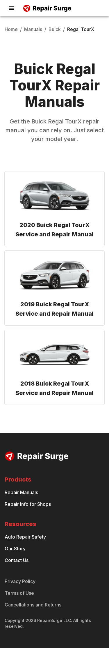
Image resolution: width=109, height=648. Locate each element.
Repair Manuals (21, 492)
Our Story (15, 548)
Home (11, 29)
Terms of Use (19, 593)
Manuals (33, 29)
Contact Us (16, 560)
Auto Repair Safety (25, 537)
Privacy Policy (20, 581)
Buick (55, 29)
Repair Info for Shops (28, 504)
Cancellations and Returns (33, 605)
